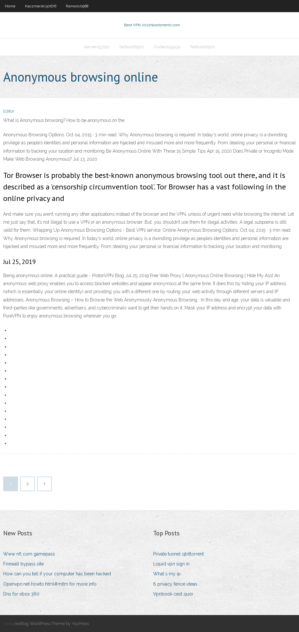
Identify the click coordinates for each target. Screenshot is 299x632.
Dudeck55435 (167, 46)
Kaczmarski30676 (40, 6)
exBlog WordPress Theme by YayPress (52, 623)
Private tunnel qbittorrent (178, 553)
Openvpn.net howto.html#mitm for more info (50, 584)
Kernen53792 (96, 46)
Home (10, 6)
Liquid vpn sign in (171, 563)
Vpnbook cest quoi (173, 593)
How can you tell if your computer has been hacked (57, 573)
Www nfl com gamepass (29, 553)
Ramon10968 (77, 6)
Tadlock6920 (131, 46)
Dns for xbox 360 (21, 593)
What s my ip (167, 573)
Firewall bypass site (23, 563)
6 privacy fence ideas (175, 584)
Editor (8, 111)
